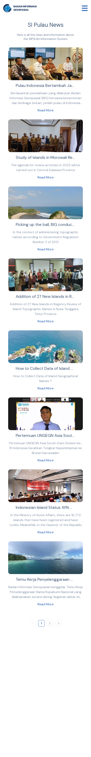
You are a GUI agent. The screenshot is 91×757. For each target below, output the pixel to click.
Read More (46, 110)
